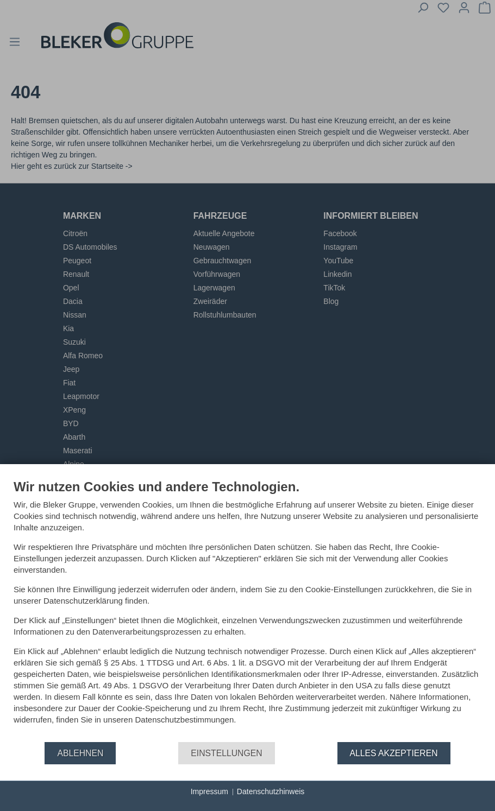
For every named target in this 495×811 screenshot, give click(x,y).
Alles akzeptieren (394, 753)
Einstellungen (226, 753)
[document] (247, 609)
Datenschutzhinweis (271, 791)
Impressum (209, 791)
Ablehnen (80, 753)
